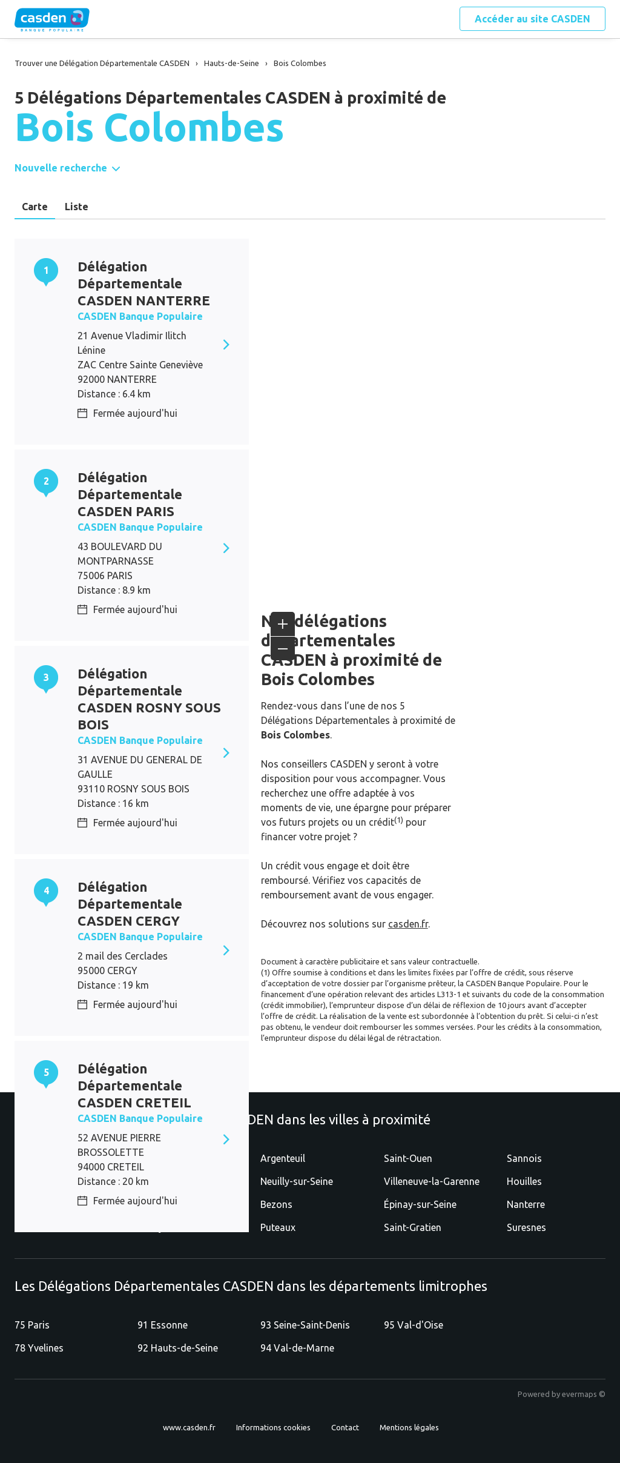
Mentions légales (409, 1427)
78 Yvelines (39, 1347)
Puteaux (277, 1227)
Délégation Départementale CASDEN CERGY (130, 903)
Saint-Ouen (408, 1158)
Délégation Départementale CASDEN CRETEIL (134, 1085)
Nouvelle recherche (61, 167)
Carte (35, 206)
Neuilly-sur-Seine (296, 1181)
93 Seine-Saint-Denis (305, 1324)
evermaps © (583, 1394)
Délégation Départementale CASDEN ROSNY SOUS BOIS (149, 699)
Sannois (524, 1158)
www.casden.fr (189, 1427)
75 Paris (32, 1324)
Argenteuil (282, 1158)
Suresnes (526, 1227)
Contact (345, 1427)
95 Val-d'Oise (413, 1324)
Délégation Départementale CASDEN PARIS (130, 494)
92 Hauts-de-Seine (177, 1347)
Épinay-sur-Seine (420, 1204)
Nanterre (526, 1204)
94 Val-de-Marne (297, 1347)
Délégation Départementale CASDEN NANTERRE (144, 283)
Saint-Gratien (412, 1227)
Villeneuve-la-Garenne (432, 1181)
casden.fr (408, 923)
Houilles (524, 1181)
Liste (76, 206)
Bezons (276, 1204)
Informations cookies (273, 1427)
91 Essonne (162, 1324)
